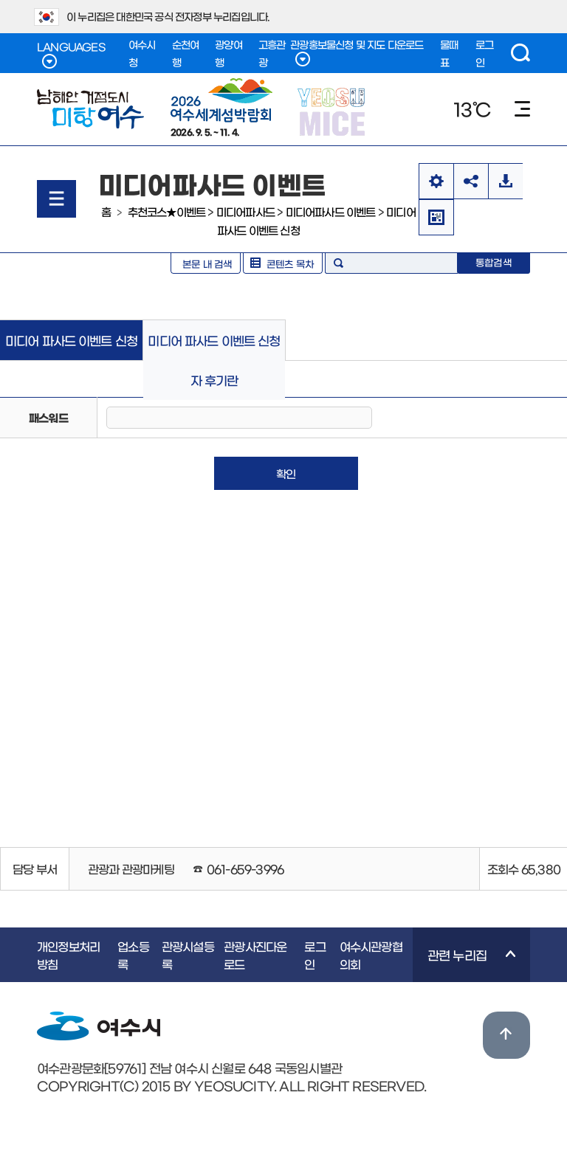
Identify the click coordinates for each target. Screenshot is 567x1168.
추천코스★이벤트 (167, 211)
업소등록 (133, 955)
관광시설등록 (188, 955)
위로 (506, 1035)
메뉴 (522, 109)
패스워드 (48, 417)
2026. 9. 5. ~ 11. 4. (221, 107)
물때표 (449, 53)
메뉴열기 (56, 199)
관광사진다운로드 (255, 955)
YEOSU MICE (333, 111)
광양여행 (228, 53)
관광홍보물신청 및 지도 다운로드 (356, 52)
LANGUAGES (71, 55)
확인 (286, 473)
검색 (520, 53)
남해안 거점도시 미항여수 (90, 109)
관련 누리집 (464, 965)
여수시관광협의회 (371, 955)
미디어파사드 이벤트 (331, 211)
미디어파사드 (245, 211)
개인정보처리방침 (68, 955)
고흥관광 (272, 53)
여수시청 (142, 53)
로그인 (484, 53)
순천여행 (185, 53)
